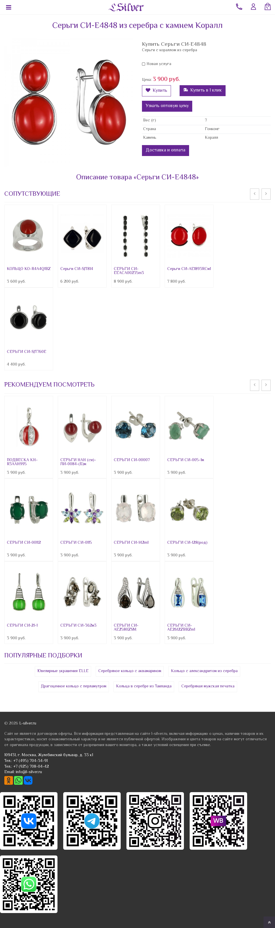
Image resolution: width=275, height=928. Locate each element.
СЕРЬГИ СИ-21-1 (22, 626)
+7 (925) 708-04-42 (31, 767)
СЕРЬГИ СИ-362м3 (78, 626)
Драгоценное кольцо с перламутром (73, 686)
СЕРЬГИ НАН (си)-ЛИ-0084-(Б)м (78, 462)
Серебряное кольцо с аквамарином (129, 671)
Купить (156, 90)
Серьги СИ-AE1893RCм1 (189, 269)
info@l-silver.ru (29, 772)
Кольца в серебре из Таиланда (144, 686)
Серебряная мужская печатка (207, 686)
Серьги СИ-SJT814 (76, 269)
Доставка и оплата (165, 150)
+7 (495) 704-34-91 (30, 761)
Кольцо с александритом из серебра (204, 671)
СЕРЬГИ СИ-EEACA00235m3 (129, 271)
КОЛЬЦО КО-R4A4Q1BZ (29, 269)
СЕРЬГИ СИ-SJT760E (26, 352)
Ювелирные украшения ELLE (63, 671)
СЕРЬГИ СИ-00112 (24, 543)
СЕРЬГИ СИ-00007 (132, 460)
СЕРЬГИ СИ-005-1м (185, 460)
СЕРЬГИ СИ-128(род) (187, 543)
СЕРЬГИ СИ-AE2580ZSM (126, 628)
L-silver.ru (27, 723)
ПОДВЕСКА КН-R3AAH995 (22, 462)
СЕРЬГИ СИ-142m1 (131, 543)
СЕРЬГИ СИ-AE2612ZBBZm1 (181, 628)
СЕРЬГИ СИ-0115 (76, 543)
